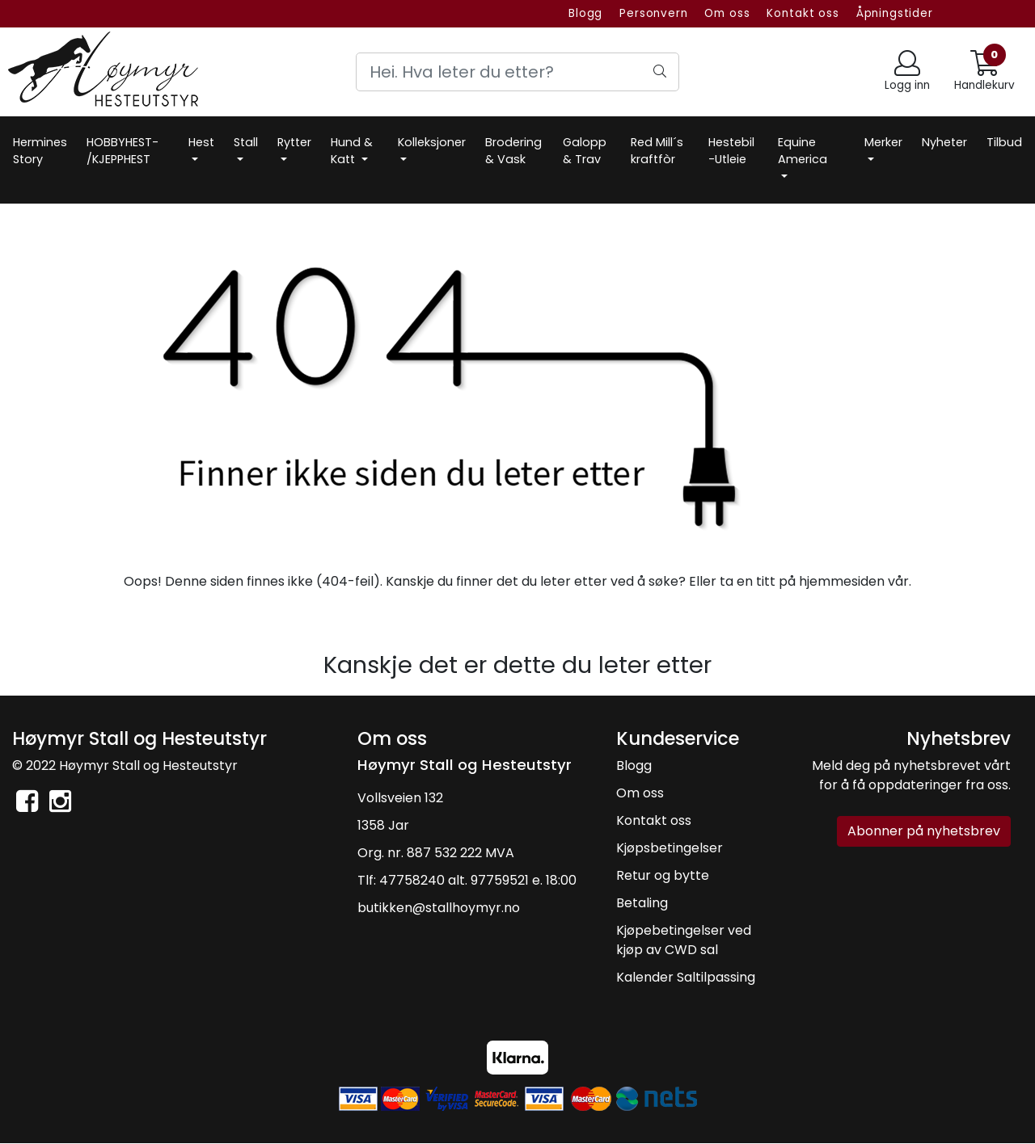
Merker (883, 142)
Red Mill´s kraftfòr (657, 151)
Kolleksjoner (432, 142)
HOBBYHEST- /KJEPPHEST (122, 151)
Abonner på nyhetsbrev (923, 831)
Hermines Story (40, 151)
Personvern (653, 13)
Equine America (802, 151)
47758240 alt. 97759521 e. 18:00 (478, 880)
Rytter (294, 142)
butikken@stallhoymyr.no (438, 907)
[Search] (517, 72)
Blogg (585, 13)
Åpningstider (894, 13)
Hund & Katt (352, 151)
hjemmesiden (842, 581)
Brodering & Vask (513, 151)
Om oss (727, 13)
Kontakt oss (803, 13)
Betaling (642, 903)
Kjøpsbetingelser (669, 848)
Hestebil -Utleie (731, 151)
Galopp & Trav (584, 151)
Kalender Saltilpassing (685, 977)
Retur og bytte (662, 875)
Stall (246, 142)
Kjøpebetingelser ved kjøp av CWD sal (683, 940)
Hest (201, 142)
